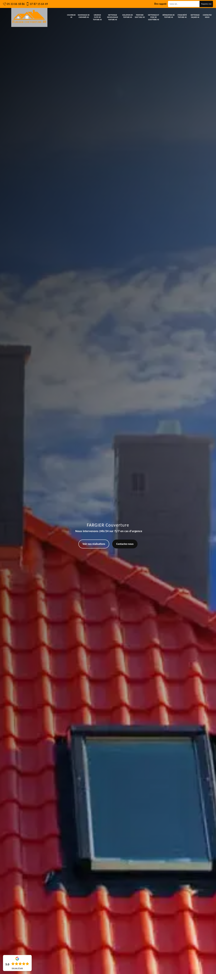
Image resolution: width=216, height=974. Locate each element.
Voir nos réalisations (93, 544)
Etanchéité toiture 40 (182, 16)
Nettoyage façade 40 (195, 16)
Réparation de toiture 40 (169, 16)
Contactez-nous (125, 544)
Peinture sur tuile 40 (140, 16)
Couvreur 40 (71, 16)
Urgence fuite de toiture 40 (97, 17)
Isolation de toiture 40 (127, 16)
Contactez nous (207, 16)
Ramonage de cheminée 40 (83, 16)
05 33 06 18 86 (16, 4)
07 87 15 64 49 (39, 4)
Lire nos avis (17, 968)
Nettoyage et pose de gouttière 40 (153, 17)
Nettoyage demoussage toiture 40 (112, 17)
